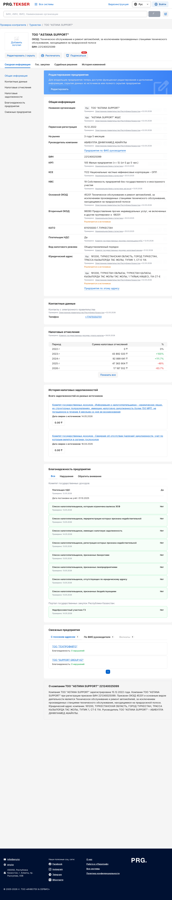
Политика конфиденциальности (103, 873)
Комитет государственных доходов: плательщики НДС (119, 241)
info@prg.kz (12, 859)
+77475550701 (93, 316)
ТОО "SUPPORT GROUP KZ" (68, 719)
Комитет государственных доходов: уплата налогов (81, 335)
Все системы (93, 868)
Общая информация (16, 75)
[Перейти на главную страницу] (17, 4)
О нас (89, 859)
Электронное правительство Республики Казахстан (117, 111)
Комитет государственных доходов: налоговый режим (118, 250)
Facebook (55, 864)
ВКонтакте (56, 880)
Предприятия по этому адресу (101, 288)
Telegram (55, 874)
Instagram (56, 869)
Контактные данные (16, 81)
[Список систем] (44, 4)
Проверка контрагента (13, 24)
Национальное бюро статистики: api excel (113, 188)
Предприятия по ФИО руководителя (105, 150)
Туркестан (35, 24)
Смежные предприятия (18, 111)
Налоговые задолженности (13, 95)
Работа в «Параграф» (97, 864)
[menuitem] (20, 76)
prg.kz (9, 864)
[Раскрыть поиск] (165, 14)
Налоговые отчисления (18, 87)
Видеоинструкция (118, 4)
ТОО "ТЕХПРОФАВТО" (64, 705)
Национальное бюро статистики (109, 166)
